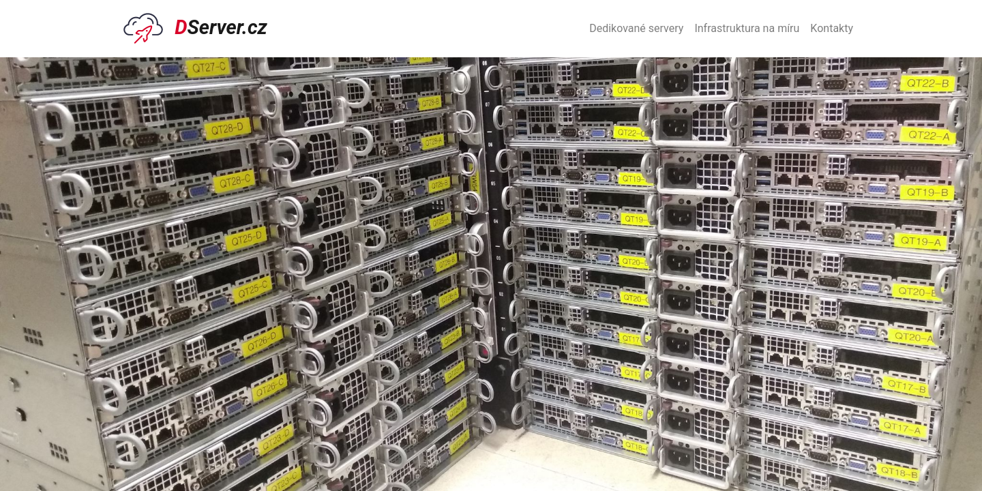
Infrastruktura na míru (746, 28)
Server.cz (195, 28)
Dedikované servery (636, 28)
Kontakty (831, 28)
